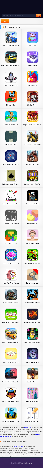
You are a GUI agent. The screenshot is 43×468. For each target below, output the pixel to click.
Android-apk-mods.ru (26, 463)
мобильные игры (18, 447)
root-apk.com (28, 427)
